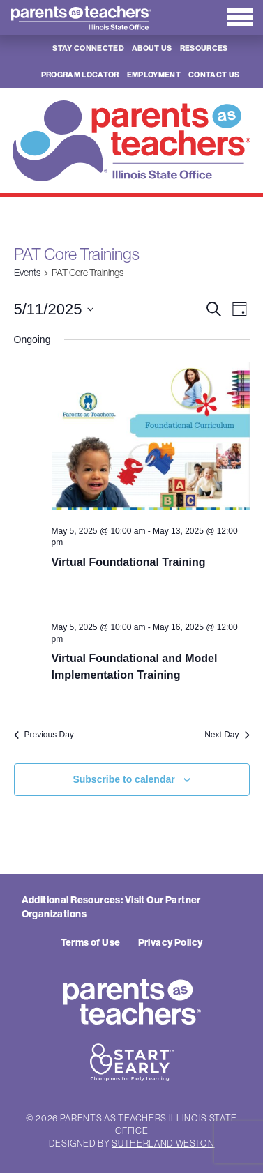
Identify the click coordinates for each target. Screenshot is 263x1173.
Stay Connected (88, 48)
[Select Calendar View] (240, 309)
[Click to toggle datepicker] (54, 309)
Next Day (226, 734)
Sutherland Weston (163, 1143)
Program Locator (80, 74)
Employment (154, 74)
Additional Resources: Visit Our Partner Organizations (111, 907)
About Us (152, 48)
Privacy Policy (170, 942)
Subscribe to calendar (123, 779)
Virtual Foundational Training (129, 562)
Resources (204, 48)
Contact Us (213, 74)
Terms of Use (91, 942)
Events (27, 272)
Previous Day (44, 734)
